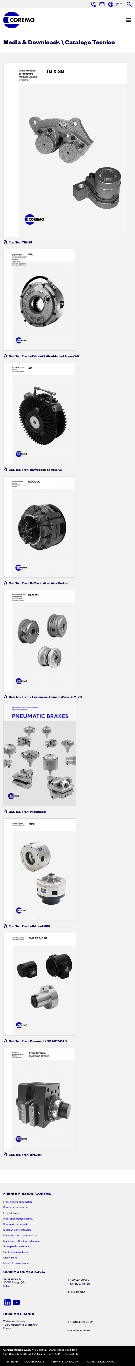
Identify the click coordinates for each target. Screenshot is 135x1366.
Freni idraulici (11, 1213)
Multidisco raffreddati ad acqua (21, 1241)
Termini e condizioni (65, 1361)
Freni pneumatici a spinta (18, 1218)
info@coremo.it (76, 1291)
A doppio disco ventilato (17, 1246)
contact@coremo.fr (79, 1330)
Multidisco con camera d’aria (20, 1235)
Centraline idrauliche (15, 1252)
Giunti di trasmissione (16, 1263)
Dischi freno (10, 1257)
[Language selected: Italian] (118, 4)
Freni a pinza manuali (15, 1207)
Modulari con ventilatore (17, 1230)
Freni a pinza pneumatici (17, 1202)
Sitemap (12, 1361)
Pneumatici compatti (15, 1224)
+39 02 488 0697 (80, 1279)
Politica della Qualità (102, 1361)
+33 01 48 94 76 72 (81, 1322)
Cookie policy (34, 1361)
